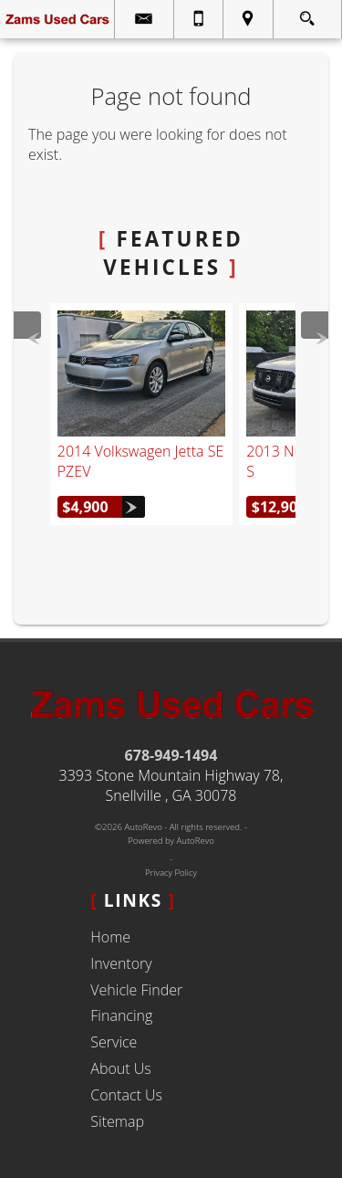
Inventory (120, 963)
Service (113, 1042)
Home (110, 937)
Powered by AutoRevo (171, 841)
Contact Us (126, 1095)
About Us (120, 1068)
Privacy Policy (171, 872)
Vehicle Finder (136, 990)
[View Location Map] (248, 19)
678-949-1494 (171, 755)
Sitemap (117, 1121)
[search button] (306, 13)
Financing (121, 1015)
